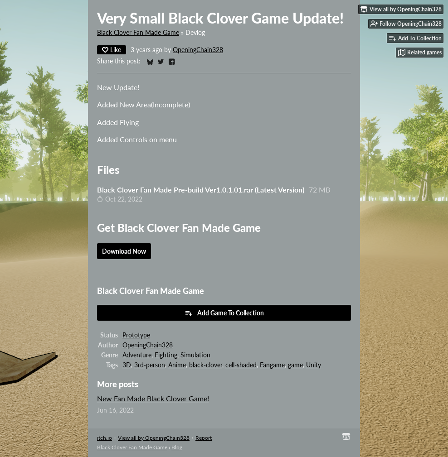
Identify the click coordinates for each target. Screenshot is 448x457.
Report (203, 437)
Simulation (195, 355)
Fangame (272, 365)
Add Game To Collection (224, 313)
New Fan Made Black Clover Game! (153, 398)
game (295, 365)
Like (111, 49)
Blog (176, 447)
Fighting (166, 355)
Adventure (136, 355)
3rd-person (149, 365)
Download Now (124, 251)
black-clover (205, 365)
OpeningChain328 (198, 49)
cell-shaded (241, 365)
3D (126, 365)
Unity (313, 365)
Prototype (136, 335)
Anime (177, 365)
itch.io (104, 437)
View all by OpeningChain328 (154, 437)
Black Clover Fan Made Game (138, 32)
